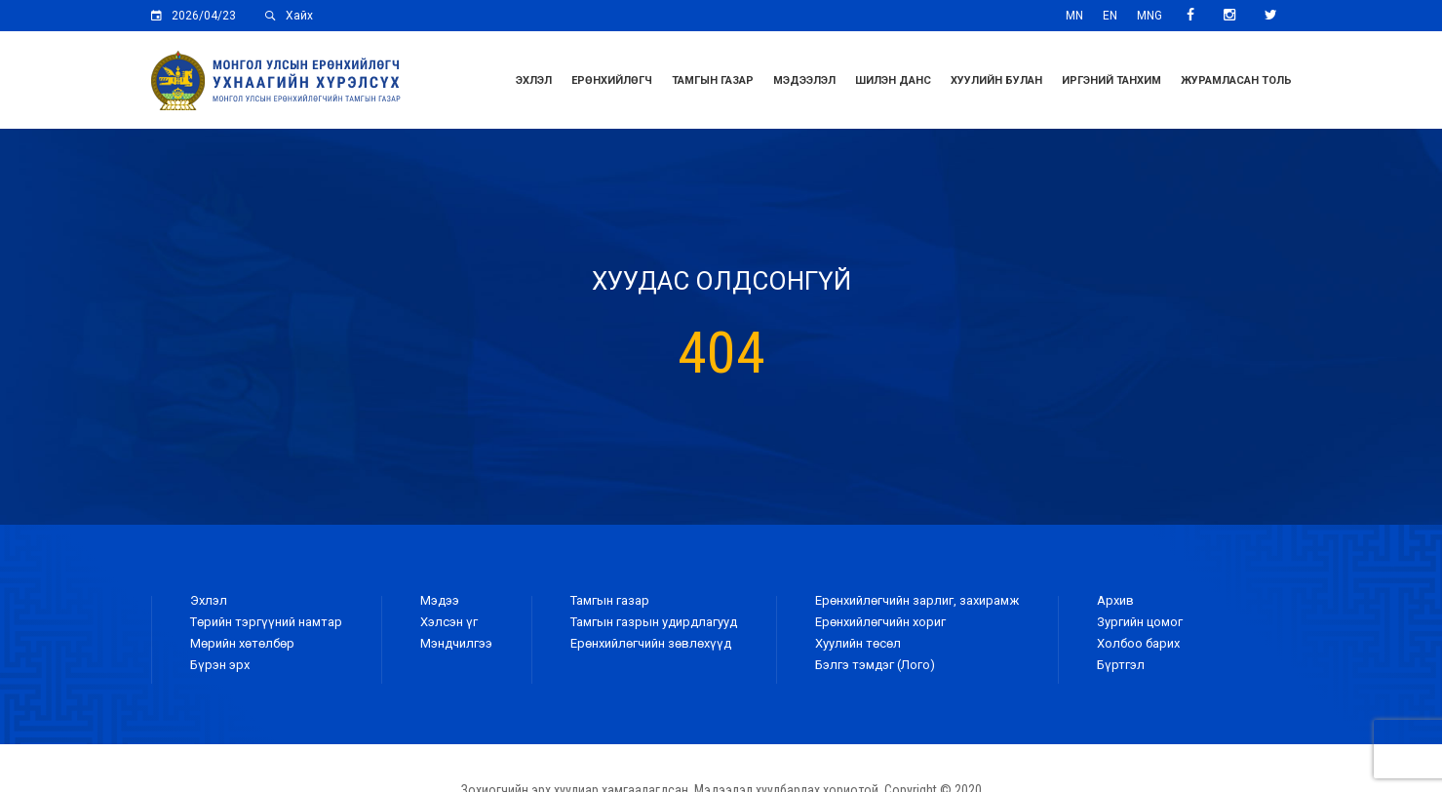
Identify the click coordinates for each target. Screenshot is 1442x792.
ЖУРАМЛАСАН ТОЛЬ (1236, 80)
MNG (1149, 15)
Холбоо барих (1138, 643)
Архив (1115, 600)
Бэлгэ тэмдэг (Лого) (875, 664)
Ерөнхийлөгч (611, 80)
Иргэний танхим (1111, 80)
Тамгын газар (713, 80)
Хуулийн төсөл (858, 643)
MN (1074, 15)
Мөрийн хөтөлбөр (242, 643)
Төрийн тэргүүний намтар (266, 621)
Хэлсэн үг (449, 621)
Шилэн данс (893, 80)
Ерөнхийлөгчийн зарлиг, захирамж (917, 600)
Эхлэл (534, 80)
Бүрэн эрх (220, 664)
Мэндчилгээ (456, 643)
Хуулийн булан (996, 80)
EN (1110, 15)
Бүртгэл (1121, 664)
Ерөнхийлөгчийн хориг (880, 621)
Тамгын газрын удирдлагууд (653, 621)
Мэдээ (439, 600)
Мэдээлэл (804, 80)
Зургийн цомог (1140, 621)
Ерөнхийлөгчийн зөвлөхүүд (650, 643)
